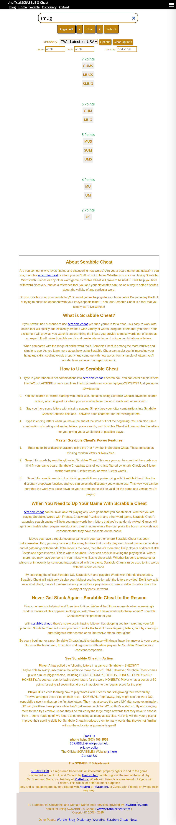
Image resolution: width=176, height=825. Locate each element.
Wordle (34, 7)
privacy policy (89, 747)
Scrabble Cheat (117, 820)
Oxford (64, 7)
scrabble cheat (48, 275)
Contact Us (89, 756)
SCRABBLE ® (40, 771)
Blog (12, 7)
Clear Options (123, 42)
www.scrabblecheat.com (113, 809)
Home (22, 7)
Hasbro (85, 787)
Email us (89, 736)
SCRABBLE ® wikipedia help (89, 743)
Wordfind (99, 820)
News (133, 820)
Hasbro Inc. (90, 775)
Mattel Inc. (82, 779)
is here (112, 751)
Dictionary (49, 7)
